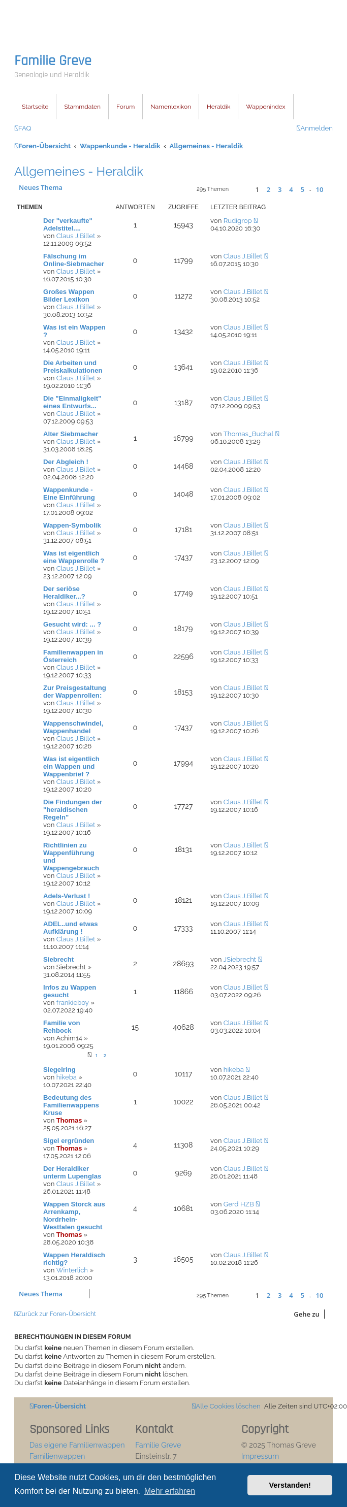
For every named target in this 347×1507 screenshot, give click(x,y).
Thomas (69, 1120)
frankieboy (72, 1002)
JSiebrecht (240, 959)
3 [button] (279, 189)
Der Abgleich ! (65, 462)
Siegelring (59, 1069)
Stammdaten (82, 106)
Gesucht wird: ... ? (72, 624)
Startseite (35, 106)
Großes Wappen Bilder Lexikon (68, 295)
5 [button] (302, 189)
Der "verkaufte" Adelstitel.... (67, 224)
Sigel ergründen (68, 1140)
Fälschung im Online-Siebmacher (73, 260)
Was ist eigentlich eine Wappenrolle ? (73, 557)
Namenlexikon (170, 106)
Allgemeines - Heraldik (78, 171)
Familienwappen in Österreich (73, 656)
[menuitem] (22, 128)
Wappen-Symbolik (72, 525)
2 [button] (268, 189)
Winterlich (72, 1270)
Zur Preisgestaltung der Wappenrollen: (74, 691)
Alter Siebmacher (70, 434)
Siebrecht (58, 959)
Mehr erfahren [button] (170, 1491)
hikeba (66, 1077)
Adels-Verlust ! (66, 896)
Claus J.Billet (76, 236)
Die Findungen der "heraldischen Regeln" (72, 809)
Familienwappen (57, 1456)
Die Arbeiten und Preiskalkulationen (73, 366)
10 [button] (320, 189)
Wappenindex (265, 106)
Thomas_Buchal (248, 434)
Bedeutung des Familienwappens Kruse (71, 1105)
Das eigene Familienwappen (77, 1444)
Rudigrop (238, 220)
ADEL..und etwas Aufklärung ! (70, 927)
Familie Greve (52, 61)
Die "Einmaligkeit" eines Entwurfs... (72, 402)
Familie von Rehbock (61, 1026)
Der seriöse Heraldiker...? (64, 592)
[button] (240, 189)
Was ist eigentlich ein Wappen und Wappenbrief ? (71, 766)
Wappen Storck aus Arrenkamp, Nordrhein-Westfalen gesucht (74, 1215)
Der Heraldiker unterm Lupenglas (72, 1172)
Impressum (260, 1456)
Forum (125, 106)
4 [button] (291, 189)
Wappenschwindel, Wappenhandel (73, 727)
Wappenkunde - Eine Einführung (69, 493)
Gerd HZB (239, 1204)
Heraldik (218, 106)
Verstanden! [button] (290, 1485)
